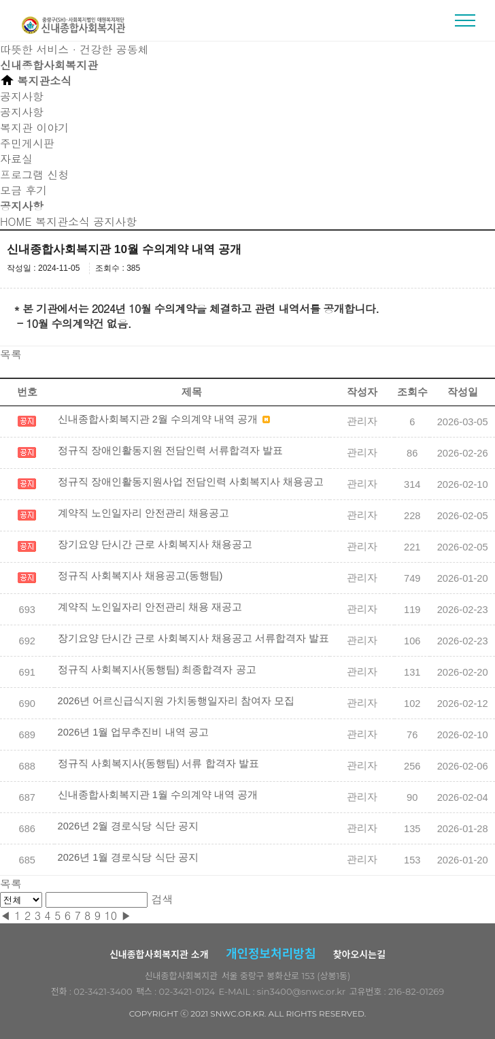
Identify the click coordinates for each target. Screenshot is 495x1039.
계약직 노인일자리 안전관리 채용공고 (143, 513)
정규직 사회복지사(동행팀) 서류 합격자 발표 (158, 763)
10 (110, 915)
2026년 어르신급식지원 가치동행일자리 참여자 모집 (176, 700)
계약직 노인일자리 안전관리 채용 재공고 (150, 606)
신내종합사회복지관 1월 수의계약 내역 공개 (158, 794)
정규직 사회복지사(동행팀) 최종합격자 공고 (157, 669)
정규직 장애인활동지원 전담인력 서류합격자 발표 (170, 450)
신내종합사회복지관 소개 (159, 955)
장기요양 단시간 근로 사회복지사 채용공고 (155, 544)
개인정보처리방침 (270, 953)
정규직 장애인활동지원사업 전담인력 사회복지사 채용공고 (191, 481)
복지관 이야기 (34, 127)
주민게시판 (27, 143)
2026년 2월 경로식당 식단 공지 (128, 826)
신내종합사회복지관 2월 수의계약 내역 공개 (164, 419)
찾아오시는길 (359, 955)
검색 (162, 899)
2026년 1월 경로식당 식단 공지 (128, 857)
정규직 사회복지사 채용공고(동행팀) (140, 575)
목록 (11, 354)
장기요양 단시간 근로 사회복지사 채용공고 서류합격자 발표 (193, 638)
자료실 (16, 159)
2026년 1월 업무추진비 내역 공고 (133, 732)
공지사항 (22, 112)
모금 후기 (23, 190)
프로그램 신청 (34, 174)
